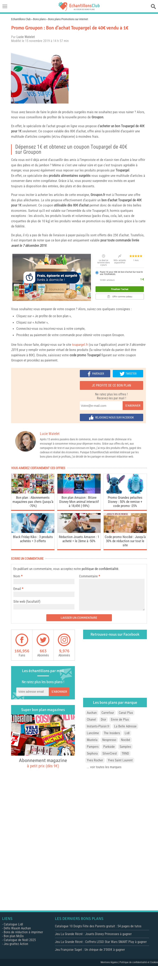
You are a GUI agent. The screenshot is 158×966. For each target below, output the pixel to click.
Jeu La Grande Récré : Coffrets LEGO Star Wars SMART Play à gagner (101, 942)
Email (17, 589)
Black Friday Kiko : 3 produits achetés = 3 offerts (33, 539)
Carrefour (107, 713)
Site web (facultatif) (26, 601)
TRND (125, 753)
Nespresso (109, 740)
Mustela (92, 740)
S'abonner (132, 405)
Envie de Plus (120, 719)
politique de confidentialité (100, 569)
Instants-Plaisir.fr (98, 726)
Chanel (91, 719)
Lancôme (93, 733)
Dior (103, 719)
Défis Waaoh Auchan (17, 928)
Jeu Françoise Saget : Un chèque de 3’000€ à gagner (90, 950)
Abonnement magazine (43, 762)
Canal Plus (126, 713)
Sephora (92, 753)
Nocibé (125, 740)
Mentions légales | (110, 962)
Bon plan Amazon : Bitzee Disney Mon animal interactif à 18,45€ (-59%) (79, 501)
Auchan (92, 713)
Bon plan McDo (14, 936)
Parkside (109, 747)
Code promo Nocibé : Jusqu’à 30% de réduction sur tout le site (125, 541)
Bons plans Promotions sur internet (68, 19)
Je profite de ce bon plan (111, 385)
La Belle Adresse (125, 726)
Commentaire (89, 576)
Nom (16, 576)
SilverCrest (109, 753)
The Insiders (112, 733)
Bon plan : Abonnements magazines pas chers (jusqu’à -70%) (33, 501)
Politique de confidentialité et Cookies (139, 962)
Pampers (93, 747)
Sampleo (125, 747)
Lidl (127, 733)
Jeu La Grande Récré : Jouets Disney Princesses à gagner (93, 934)
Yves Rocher (95, 760)
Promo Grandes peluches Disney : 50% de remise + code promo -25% (125, 501)
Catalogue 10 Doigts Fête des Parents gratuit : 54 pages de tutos (98, 926)
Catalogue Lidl (13, 924)
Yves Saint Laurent (120, 760)
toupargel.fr (80, 345)
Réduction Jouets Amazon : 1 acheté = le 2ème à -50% (79, 539)
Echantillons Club (21, 19)
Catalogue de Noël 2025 (20, 940)
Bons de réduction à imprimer (23, 932)
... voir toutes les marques (104, 767)
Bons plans (39, 19)
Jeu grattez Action (16, 944)
